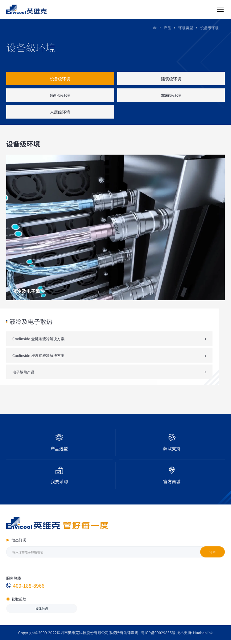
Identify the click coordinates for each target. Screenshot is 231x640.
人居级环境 (60, 112)
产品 (168, 28)
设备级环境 (60, 79)
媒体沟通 (41, 608)
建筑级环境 (171, 79)
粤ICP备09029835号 (158, 632)
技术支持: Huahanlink (194, 632)
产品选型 (59, 448)
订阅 (212, 551)
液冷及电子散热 (30, 345)
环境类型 (186, 28)
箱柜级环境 (60, 95)
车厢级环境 (171, 95)
